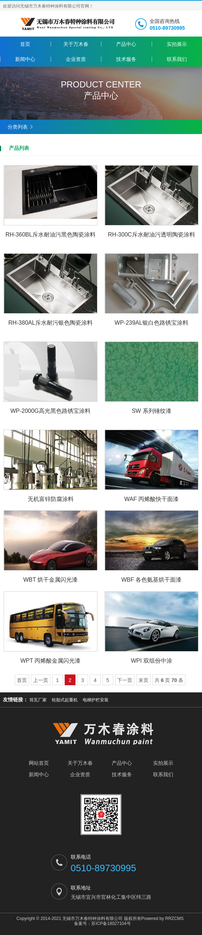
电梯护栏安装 (96, 699)
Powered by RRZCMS (162, 918)
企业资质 (76, 59)
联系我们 (177, 59)
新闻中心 (25, 59)
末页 (143, 680)
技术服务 (126, 59)
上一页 (40, 680)
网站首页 (39, 762)
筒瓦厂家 (38, 699)
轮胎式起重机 (65, 699)
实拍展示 (177, 44)
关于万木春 (75, 44)
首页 (25, 44)
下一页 (124, 680)
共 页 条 (169, 680)
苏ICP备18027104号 (110, 923)
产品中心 (126, 44)
